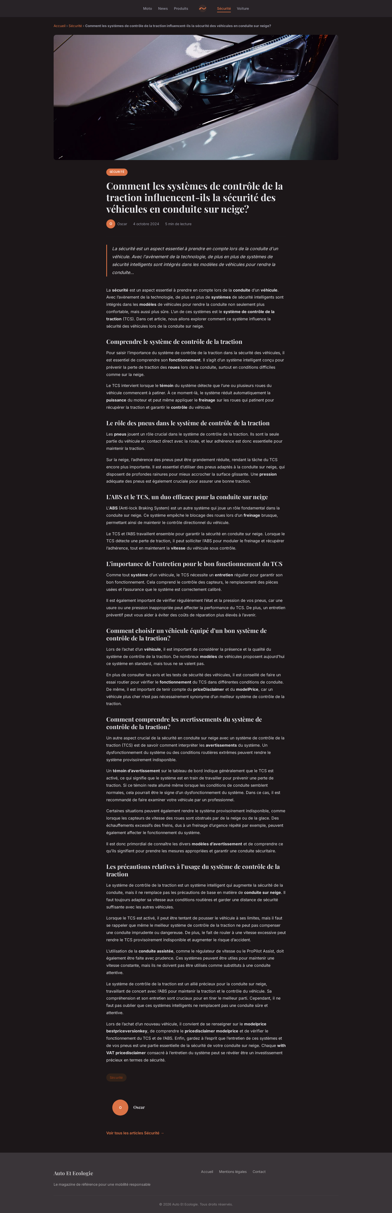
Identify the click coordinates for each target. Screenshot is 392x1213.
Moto (147, 8)
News (163, 8)
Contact (259, 1171)
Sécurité (224, 8)
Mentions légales (233, 1171)
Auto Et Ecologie (73, 1172)
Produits (181, 8)
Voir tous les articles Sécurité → (135, 1133)
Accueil (59, 26)
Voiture (243, 8)
